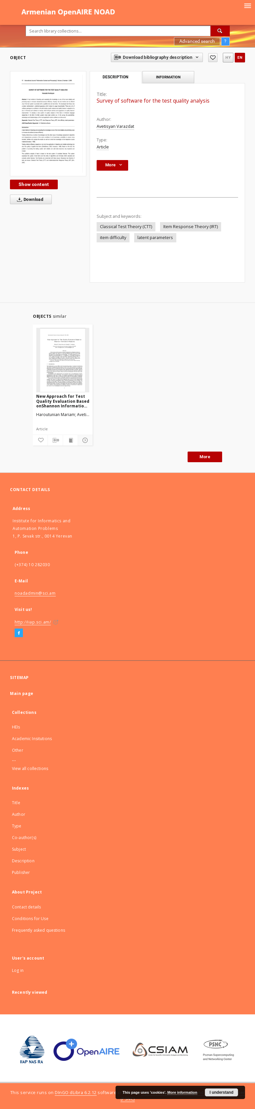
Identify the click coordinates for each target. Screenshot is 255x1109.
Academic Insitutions (32, 738)
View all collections (30, 768)
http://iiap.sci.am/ (33, 622)
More (205, 456)
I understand (221, 1092)
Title (16, 803)
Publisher (21, 872)
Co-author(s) (24, 837)
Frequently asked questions (38, 930)
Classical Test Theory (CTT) (126, 226)
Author (18, 814)
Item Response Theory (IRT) (190, 226)
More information (182, 1092)
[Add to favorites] (212, 57)
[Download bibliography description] (55, 440)
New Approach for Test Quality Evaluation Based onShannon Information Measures (62, 400)
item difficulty (113, 237)
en (239, 57)
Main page (22, 693)
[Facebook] (19, 633)
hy (228, 57)
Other (17, 750)
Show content (34, 184)
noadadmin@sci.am (35, 593)
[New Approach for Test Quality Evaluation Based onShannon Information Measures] (63, 360)
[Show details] (84, 440)
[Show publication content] (70, 440)
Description (23, 861)
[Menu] (247, 5)
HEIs (16, 727)
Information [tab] (168, 77)
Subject (19, 849)
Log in (18, 970)
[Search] (220, 31)
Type (17, 826)
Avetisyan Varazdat (115, 126)
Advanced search (197, 41)
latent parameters (155, 237)
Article (103, 147)
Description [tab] (115, 77)
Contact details (26, 907)
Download (28, 199)
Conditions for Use (30, 918)
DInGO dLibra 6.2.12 (76, 1092)
